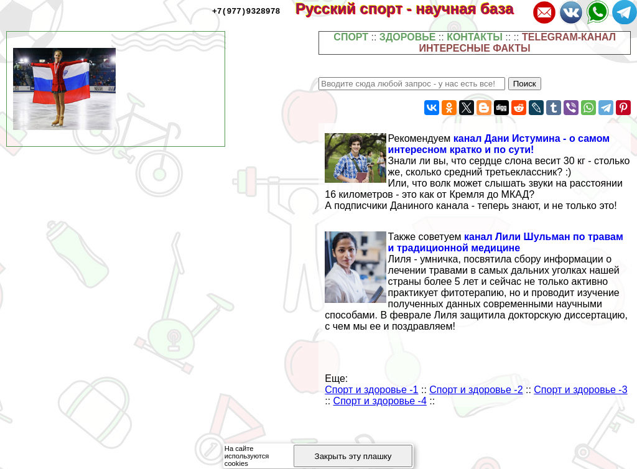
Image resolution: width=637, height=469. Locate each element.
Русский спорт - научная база (412, 8)
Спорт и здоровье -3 (580, 389)
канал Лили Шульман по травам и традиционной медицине (505, 242)
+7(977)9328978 (246, 10)
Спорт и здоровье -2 (476, 389)
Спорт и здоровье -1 (371, 389)
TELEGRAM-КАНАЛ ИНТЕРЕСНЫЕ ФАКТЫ (517, 42)
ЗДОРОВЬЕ (407, 37)
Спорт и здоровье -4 (380, 401)
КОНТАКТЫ (475, 37)
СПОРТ (350, 37)
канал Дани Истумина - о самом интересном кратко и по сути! (499, 144)
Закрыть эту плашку (353, 456)
